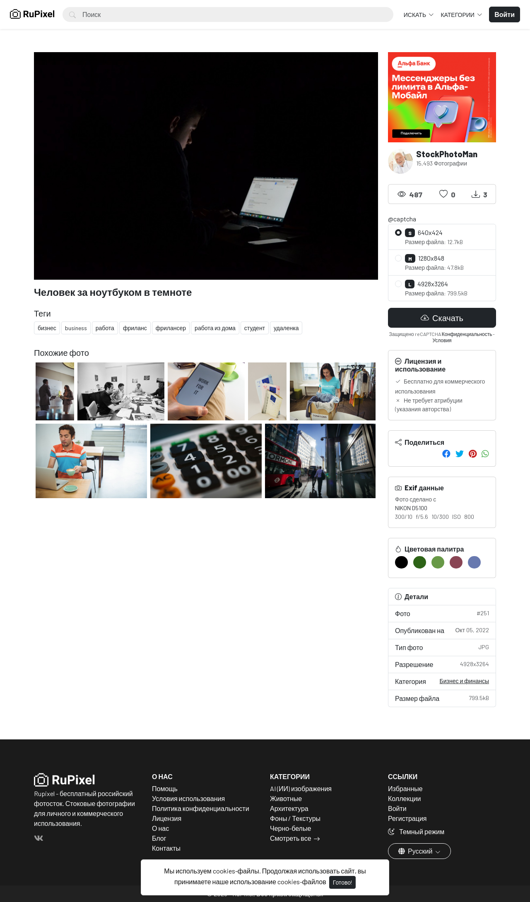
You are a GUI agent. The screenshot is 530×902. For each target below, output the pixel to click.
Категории (458, 14)
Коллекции (404, 798)
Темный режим (416, 831)
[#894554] (456, 562)
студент (254, 327)
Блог (159, 838)
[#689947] (437, 562)
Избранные (405, 788)
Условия (441, 340)
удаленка (286, 327)
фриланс (135, 327)
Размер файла (442, 697)
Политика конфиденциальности (200, 808)
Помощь (165, 788)
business (76, 327)
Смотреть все (290, 838)
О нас (160, 828)
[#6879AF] (474, 562)
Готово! (342, 882)
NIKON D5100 (411, 507)
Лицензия (166, 818)
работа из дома (215, 327)
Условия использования (188, 798)
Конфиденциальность (467, 334)
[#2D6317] (419, 562)
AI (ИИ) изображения (301, 788)
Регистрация (407, 818)
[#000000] (401, 562)
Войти (397, 808)
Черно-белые (290, 828)
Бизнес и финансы (464, 680)
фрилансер (171, 327)
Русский (416, 851)
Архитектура (289, 808)
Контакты (166, 848)
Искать (415, 14)
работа (105, 327)
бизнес (47, 327)
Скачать (442, 318)
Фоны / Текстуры (295, 818)
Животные (286, 798)
